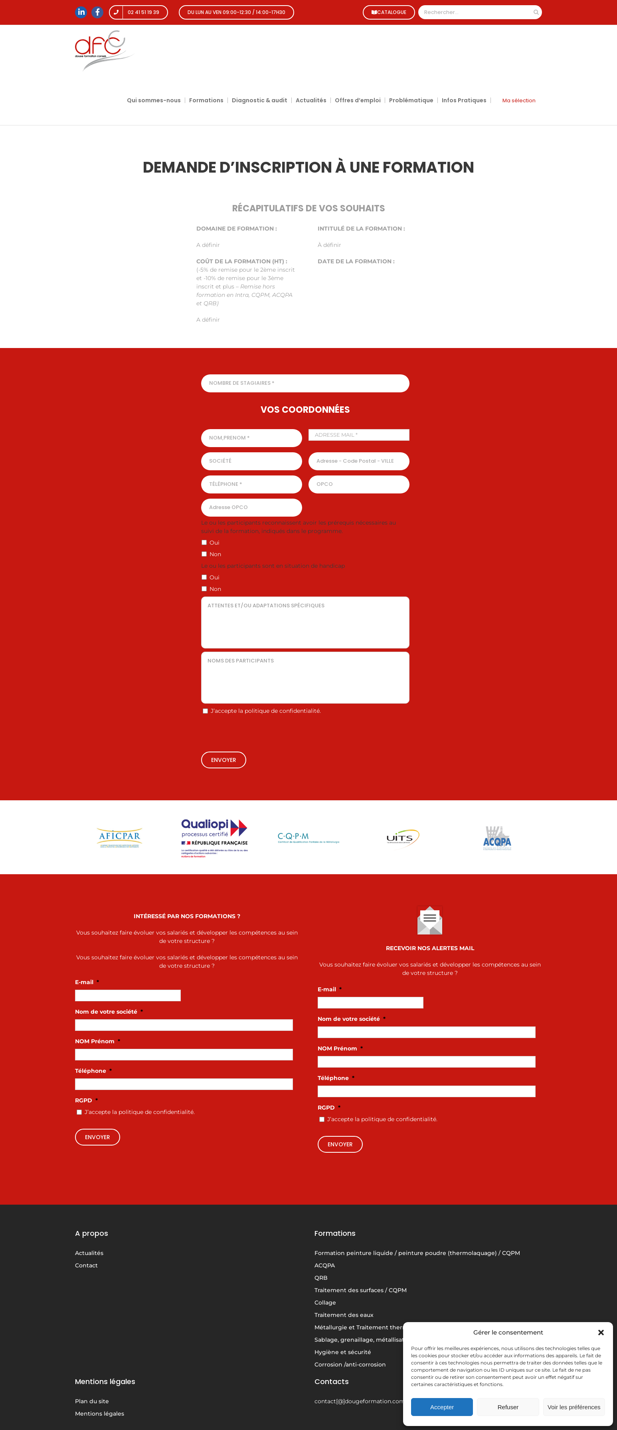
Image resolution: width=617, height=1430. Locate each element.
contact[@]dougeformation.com (359, 1401)
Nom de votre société (109, 1011)
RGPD (86, 1100)
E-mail (87, 982)
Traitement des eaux (344, 1315)
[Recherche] (536, 12)
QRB (321, 1277)
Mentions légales (99, 1413)
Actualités (89, 1253)
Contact (86, 1265)
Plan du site (92, 1401)
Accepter (442, 1407)
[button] (601, 1333)
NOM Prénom (97, 1041)
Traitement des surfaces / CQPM (360, 1290)
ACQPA (324, 1265)
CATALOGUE (388, 12)
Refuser (508, 1407)
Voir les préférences (574, 1407)
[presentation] (305, 734)
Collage (325, 1302)
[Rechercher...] (474, 12)
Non (215, 554)
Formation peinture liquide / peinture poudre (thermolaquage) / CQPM (417, 1253)
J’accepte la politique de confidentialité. (266, 710)
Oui (215, 542)
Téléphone (93, 1070)
